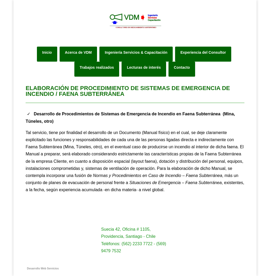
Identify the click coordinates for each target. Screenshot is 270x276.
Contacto (182, 67)
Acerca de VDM (78, 52)
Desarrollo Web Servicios (43, 268)
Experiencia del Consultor (203, 52)
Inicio (47, 52)
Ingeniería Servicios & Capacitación (136, 52)
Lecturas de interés (144, 67)
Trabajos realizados (97, 67)
